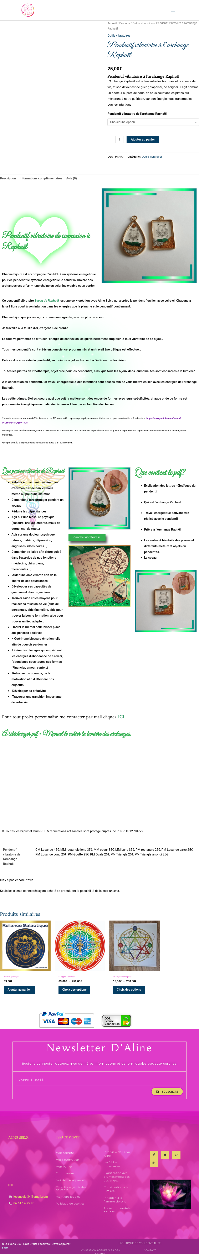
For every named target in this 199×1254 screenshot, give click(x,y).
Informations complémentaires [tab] (41, 179)
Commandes (65, 1170)
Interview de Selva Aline (117, 1150)
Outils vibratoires (143, 23)
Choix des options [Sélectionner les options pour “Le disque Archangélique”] (122, 986)
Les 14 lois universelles (112, 1161)
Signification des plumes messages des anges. (117, 1173)
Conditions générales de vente (71, 1185)
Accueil (112, 23)
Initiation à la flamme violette (115, 1196)
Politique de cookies (70, 1200)
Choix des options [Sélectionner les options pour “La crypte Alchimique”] (71, 986)
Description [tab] (8, 179)
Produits (124, 23)
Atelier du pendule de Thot (117, 1206)
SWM (5, 1244)
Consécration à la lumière (116, 1185)
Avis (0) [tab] (72, 179)
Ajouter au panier (143, 140)
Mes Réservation (67, 1156)
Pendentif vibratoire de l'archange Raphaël (137, 114)
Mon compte (65, 1149)
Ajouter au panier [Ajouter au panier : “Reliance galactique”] (20, 986)
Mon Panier (64, 1163)
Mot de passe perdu (70, 1177)
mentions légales (68, 1193)
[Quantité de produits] (119, 140)
